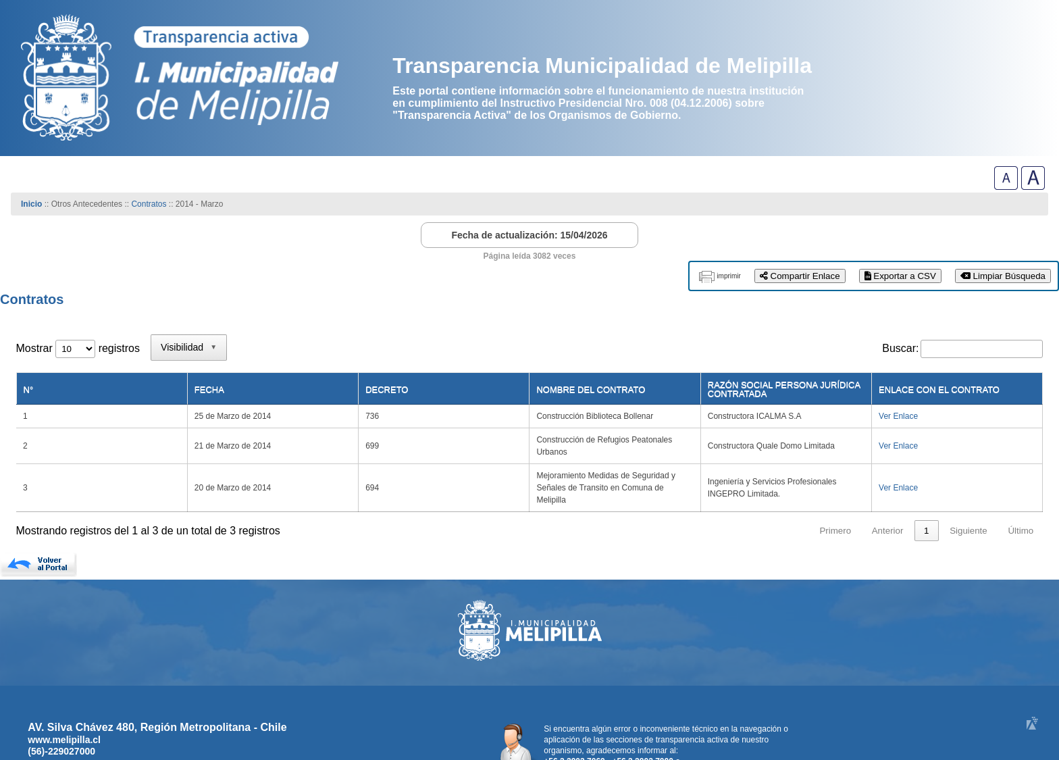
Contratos (149, 204)
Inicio (31, 204)
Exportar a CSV (900, 276)
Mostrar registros (78, 348)
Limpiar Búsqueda (1002, 276)
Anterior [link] (888, 485)
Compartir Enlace (800, 276)
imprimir (729, 276)
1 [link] (926, 485)
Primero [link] (835, 485)
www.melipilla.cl (64, 694)
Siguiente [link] (968, 485)
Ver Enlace (905, 407)
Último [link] (1020, 485)
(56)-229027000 (61, 706)
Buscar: (900, 348)
